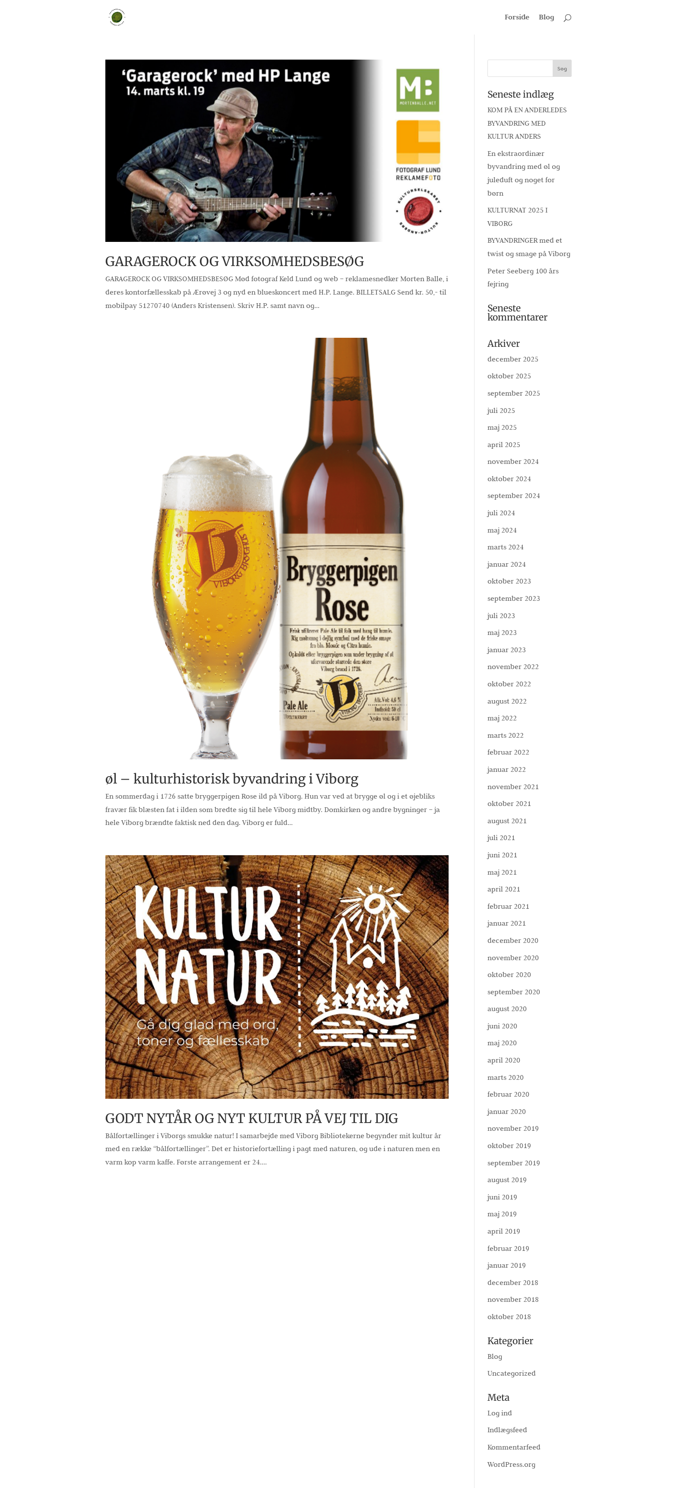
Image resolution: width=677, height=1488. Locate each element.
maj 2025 (502, 427)
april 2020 (503, 1060)
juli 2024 (501, 512)
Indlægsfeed (507, 1429)
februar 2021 (508, 906)
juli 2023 (501, 615)
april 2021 (503, 889)
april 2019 (503, 1231)
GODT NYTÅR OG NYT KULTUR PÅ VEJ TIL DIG (251, 1118)
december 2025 (512, 359)
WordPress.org (511, 1464)
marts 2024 (505, 547)
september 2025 (513, 393)
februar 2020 (508, 1094)
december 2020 (512, 940)
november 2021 (513, 786)
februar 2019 (508, 1248)
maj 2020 (502, 1042)
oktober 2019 (509, 1145)
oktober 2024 (509, 478)
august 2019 (507, 1179)
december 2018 (512, 1282)
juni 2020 (502, 1026)
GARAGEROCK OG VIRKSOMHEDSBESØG (234, 261)
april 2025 (503, 444)
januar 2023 (506, 649)
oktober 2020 (509, 974)
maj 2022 (502, 718)
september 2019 (513, 1162)
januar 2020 (506, 1111)
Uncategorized (511, 1373)
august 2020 (507, 1008)
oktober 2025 (509, 375)
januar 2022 (506, 769)
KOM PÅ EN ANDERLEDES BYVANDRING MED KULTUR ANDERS (527, 122)
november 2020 (513, 957)
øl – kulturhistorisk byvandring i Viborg (231, 779)
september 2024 (513, 495)
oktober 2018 (509, 1316)
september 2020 (513, 991)
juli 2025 (501, 410)
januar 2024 (506, 564)
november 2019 (513, 1128)
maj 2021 (502, 872)
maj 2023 (502, 632)
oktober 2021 (509, 803)
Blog (546, 18)
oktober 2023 (509, 581)
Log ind (499, 1413)
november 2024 (513, 461)
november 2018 (513, 1299)
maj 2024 (502, 530)
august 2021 (507, 820)
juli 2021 (501, 837)
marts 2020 (505, 1077)
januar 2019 (506, 1265)
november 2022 (513, 666)
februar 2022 (508, 752)
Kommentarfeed (514, 1447)
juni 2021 (502, 854)
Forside (517, 18)
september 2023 (513, 598)
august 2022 (507, 701)
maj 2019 (502, 1213)
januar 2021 (506, 923)
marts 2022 (505, 735)
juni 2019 (502, 1197)
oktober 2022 (509, 683)
